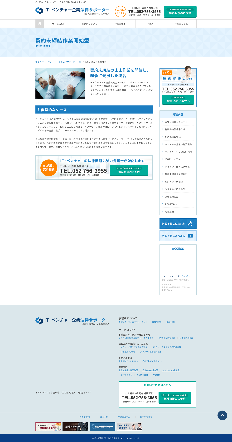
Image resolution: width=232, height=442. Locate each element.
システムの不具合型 (175, 189)
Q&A (150, 23)
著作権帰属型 (172, 196)
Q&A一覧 (104, 417)
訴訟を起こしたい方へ (128, 361)
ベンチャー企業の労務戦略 (178, 144)
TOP (39, 24)
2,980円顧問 (171, 204)
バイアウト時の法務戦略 (177, 166)
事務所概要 (157, 322)
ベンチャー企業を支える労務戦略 (133, 347)
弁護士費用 (120, 23)
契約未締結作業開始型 (176, 174)
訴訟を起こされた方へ (152, 361)
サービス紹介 (59, 23)
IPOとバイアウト (174, 159)
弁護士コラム (181, 23)
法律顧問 (169, 211)
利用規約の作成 (173, 136)
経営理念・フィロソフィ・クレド (133, 322)
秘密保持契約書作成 (175, 129)
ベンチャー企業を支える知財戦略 (166, 347)
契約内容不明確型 (174, 181)
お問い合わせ (146, 417)
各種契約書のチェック (176, 121)
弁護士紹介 (171, 322)
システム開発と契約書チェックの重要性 (136, 338)
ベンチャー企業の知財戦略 (178, 151)
